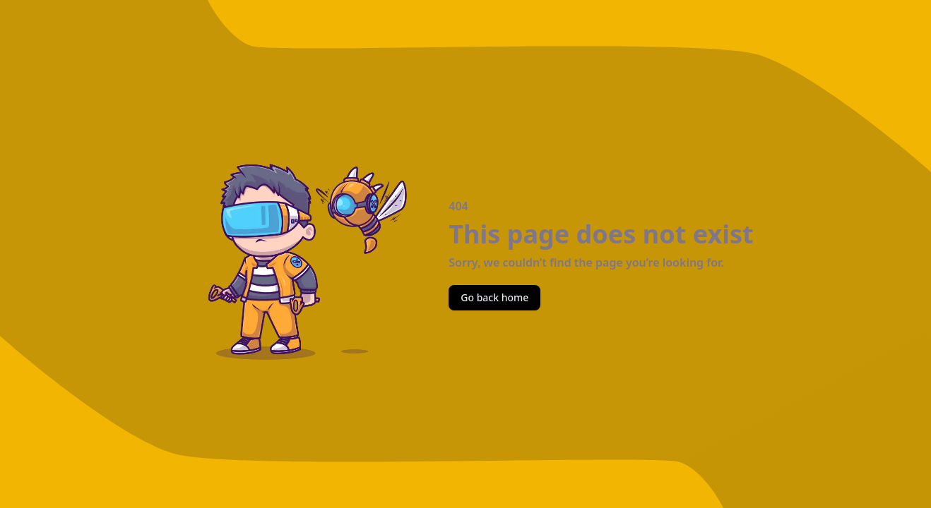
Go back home (494, 297)
